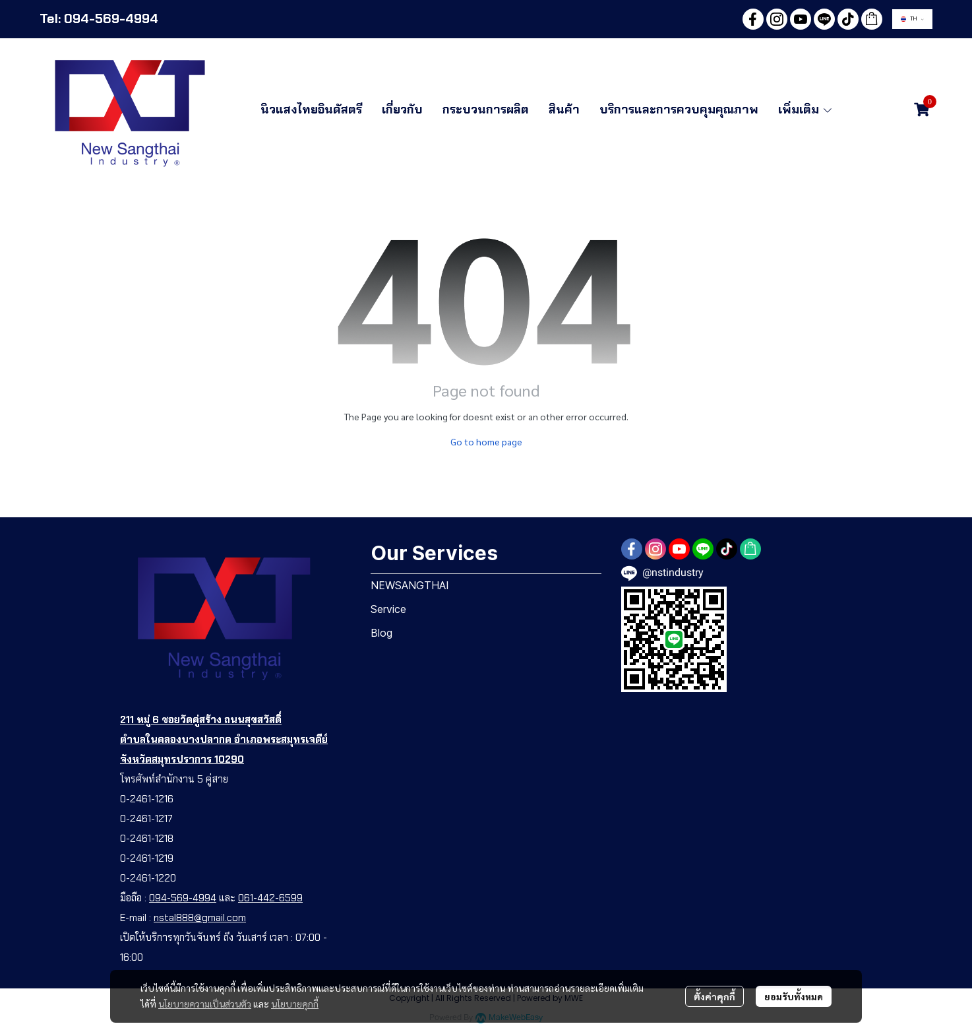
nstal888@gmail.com (200, 917)
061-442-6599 (270, 898)
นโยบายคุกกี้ (295, 1004)
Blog (381, 632)
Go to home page (486, 441)
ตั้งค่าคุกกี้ (714, 996)
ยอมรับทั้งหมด (793, 996)
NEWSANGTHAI (410, 585)
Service (388, 609)
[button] (912, 19)
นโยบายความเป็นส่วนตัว (204, 1004)
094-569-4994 (182, 898)
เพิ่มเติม (806, 109)
